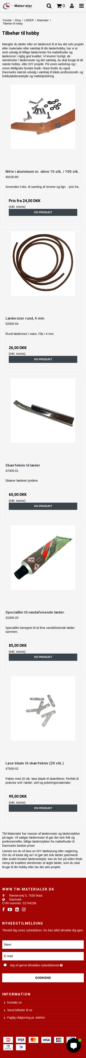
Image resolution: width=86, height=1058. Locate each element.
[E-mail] (43, 956)
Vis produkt (43, 212)
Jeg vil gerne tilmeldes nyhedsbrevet (39, 964)
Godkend (43, 977)
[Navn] (43, 944)
